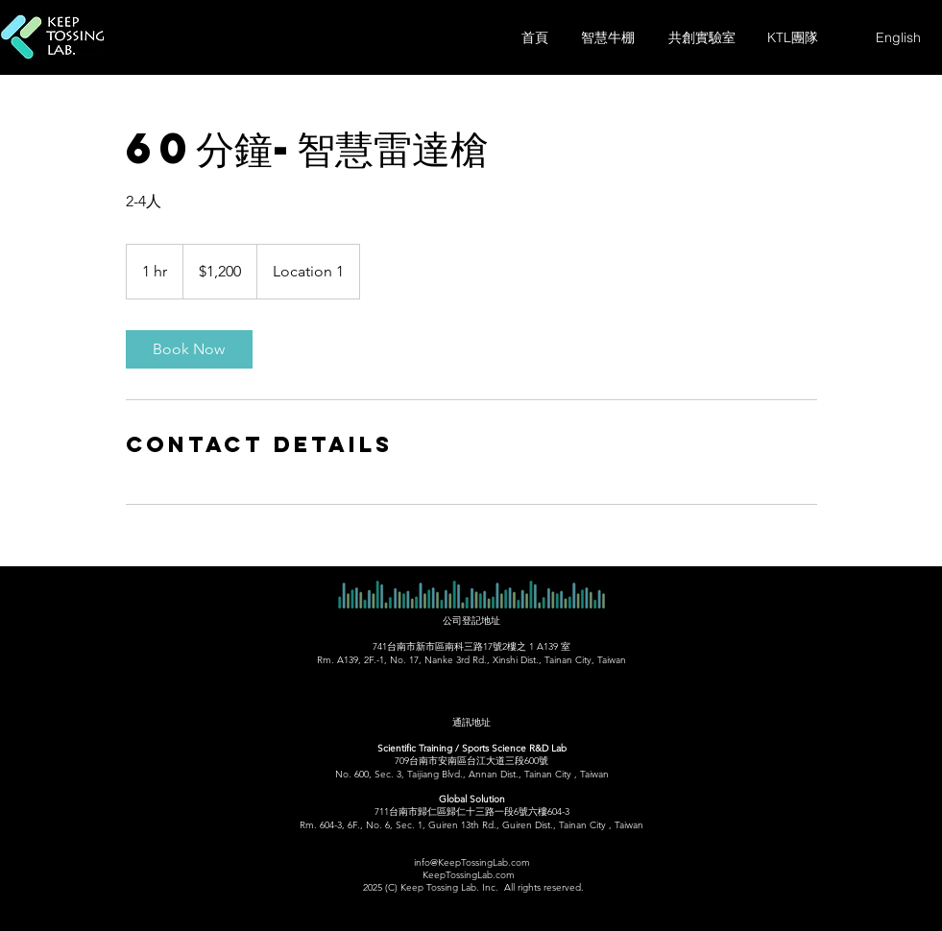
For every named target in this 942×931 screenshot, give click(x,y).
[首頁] (535, 37)
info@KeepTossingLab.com (472, 862)
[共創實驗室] (702, 37)
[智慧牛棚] (608, 37)
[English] (899, 37)
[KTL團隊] (793, 37)
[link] (189, 349)
